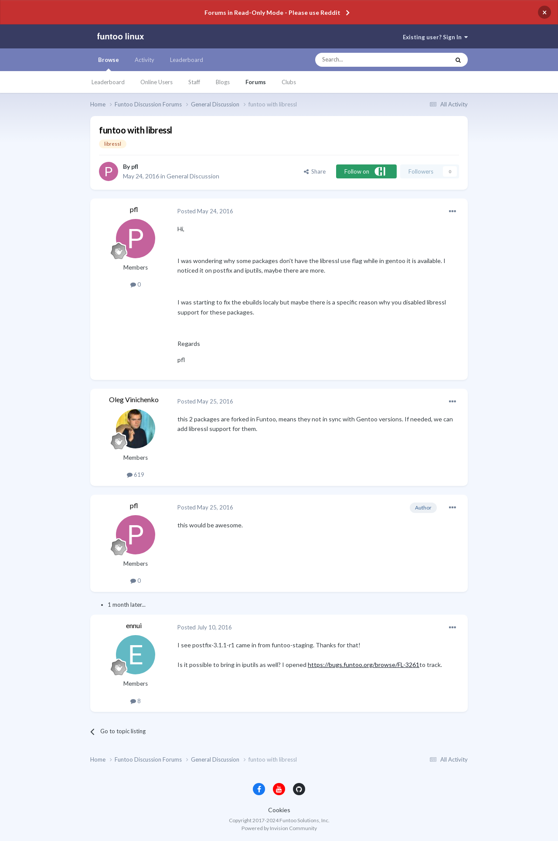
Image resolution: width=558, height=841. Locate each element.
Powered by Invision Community (279, 828)
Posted (205, 211)
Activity (144, 59)
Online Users (156, 82)
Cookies (279, 810)
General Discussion (193, 176)
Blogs (223, 82)
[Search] (365, 60)
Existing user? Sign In (435, 37)
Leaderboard (108, 82)
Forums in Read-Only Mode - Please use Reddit (272, 12)
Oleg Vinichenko (134, 399)
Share (315, 171)
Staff (194, 82)
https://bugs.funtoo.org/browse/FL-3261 (363, 664)
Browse (108, 63)
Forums (255, 82)
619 (135, 474)
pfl (134, 166)
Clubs (289, 82)
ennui (134, 625)
